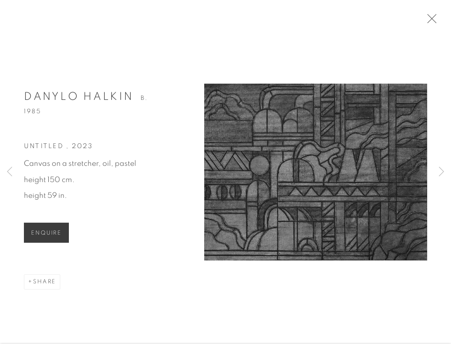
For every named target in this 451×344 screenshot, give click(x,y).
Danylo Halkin (79, 99)
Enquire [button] (46, 235)
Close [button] (430, 21)
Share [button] (44, 284)
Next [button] (441, 172)
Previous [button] (9, 172)
